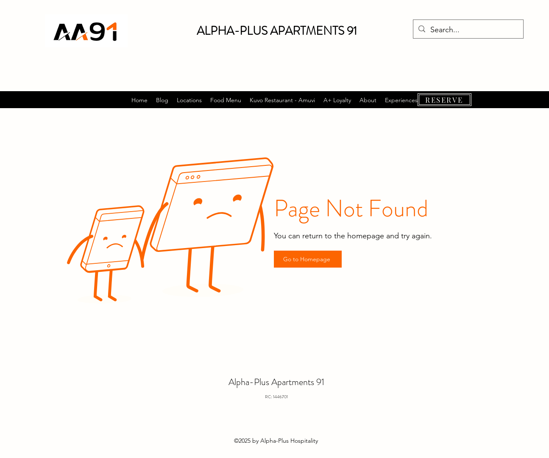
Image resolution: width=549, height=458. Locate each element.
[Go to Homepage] (308, 259)
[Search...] (467, 30)
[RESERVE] (444, 99)
